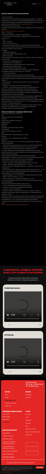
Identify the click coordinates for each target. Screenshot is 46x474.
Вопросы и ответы (31, 429)
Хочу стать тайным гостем (33, 432)
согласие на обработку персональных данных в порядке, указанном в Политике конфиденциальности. (16, 471)
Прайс (6, 394)
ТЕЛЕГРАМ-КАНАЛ (12, 292)
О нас (27, 417)
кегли (7, 392)
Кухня (28, 392)
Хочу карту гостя (10, 400)
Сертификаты (6, 422)
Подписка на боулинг (11, 403)
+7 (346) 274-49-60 (7, 436)
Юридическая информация (9, 451)
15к (9, 327)
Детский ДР (5, 414)
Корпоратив (5, 419)
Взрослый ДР (6, 417)
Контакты (28, 414)
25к (10, 376)
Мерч (27, 426)
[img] (5, 329)
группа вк (9, 339)
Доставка (28, 397)
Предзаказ (29, 394)
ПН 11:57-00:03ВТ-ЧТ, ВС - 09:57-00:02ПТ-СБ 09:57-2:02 (34, 384)
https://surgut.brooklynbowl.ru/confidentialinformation (15, 204)
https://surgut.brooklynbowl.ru (25, 24)
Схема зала (29, 435)
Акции (6, 397)
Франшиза (28, 420)
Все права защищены (8, 457)
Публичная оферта (7, 439)
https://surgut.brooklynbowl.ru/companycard (13, 31)
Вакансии (28, 423)
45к (40, 376)
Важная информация (8, 454)
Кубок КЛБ (8, 406)
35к (39, 329)
